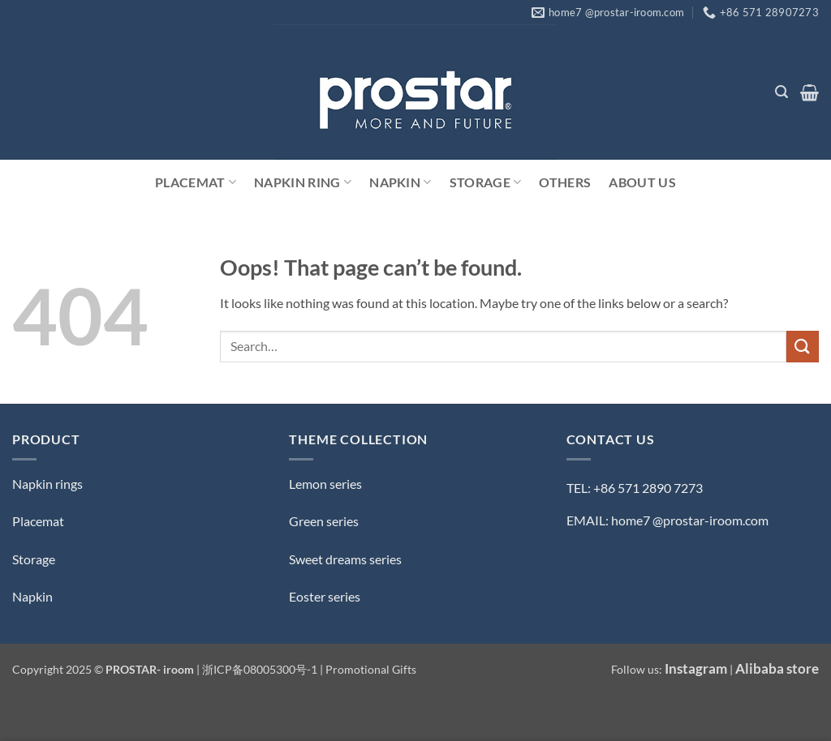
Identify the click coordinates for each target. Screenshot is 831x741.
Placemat (195, 182)
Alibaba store (777, 668)
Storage (486, 182)
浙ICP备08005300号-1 (261, 669)
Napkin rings (47, 483)
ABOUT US (642, 182)
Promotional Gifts (370, 669)
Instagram (696, 668)
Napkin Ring (302, 182)
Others (565, 182)
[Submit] (802, 346)
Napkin (400, 182)
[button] (781, 92)
